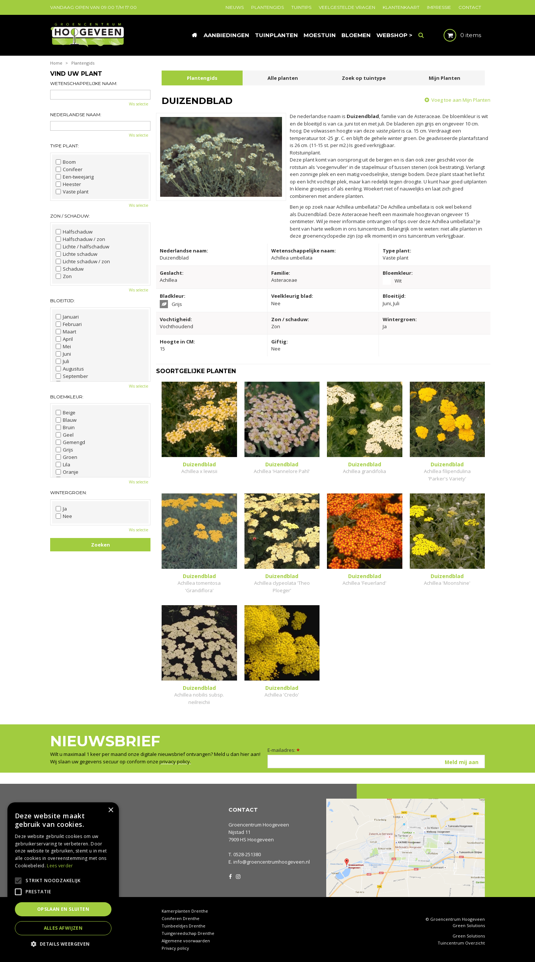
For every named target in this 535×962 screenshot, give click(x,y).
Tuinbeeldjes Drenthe (183, 926)
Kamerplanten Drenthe (185, 911)
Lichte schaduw (76, 254)
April (64, 339)
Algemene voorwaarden (186, 940)
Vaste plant (72, 191)
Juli (62, 361)
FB (230, 876)
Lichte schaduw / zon (83, 261)
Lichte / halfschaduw (82, 246)
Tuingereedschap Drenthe (188, 933)
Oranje (67, 472)
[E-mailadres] (376, 761)
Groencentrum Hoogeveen (258, 824)
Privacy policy (175, 948)
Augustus (70, 368)
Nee (64, 516)
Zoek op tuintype (364, 78)
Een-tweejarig (75, 176)
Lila (63, 464)
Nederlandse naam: (75, 114)
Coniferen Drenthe (181, 918)
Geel (65, 434)
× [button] (110, 810)
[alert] (63, 878)
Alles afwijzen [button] (63, 928)
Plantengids (202, 78)
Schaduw (70, 268)
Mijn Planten (444, 78)
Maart (66, 331)
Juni (63, 353)
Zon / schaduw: (70, 216)
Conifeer (69, 169)
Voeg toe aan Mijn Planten (460, 100)
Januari (67, 316)
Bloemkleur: (67, 397)
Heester (68, 184)
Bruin (65, 427)
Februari (69, 324)
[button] (63, 943)
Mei (63, 346)
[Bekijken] (456, 35)
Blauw (66, 420)
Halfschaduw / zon (80, 239)
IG (238, 876)
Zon (64, 276)
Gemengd (70, 442)
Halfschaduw (74, 231)
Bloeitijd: (62, 300)
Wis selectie (138, 104)
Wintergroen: (68, 492)
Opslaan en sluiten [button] (63, 909)
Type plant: (64, 146)
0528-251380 (247, 854)
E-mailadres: (284, 750)
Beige (65, 412)
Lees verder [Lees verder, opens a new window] (60, 865)
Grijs (64, 449)
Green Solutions (469, 925)
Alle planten (283, 78)
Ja (61, 508)
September (72, 376)
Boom (66, 161)
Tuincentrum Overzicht (461, 943)
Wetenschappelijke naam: (83, 83)
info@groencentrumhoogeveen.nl (271, 861)
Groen (66, 457)
